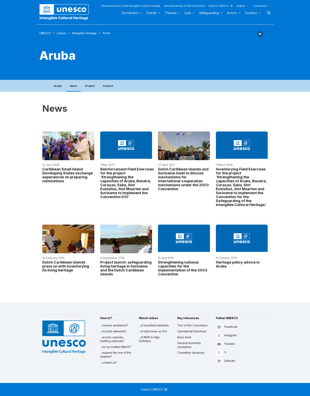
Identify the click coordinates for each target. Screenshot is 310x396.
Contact (108, 85)
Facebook (227, 327)
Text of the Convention (192, 325)
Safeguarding (209, 13)
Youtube (225, 344)
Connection (260, 5)
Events (151, 13)
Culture (61, 33)
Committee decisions (190, 352)
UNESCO (45, 33)
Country (251, 13)
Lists (187, 13)
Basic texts (184, 337)
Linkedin (225, 361)
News (73, 85)
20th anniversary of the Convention (184, 5)
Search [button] (267, 13)
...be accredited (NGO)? (115, 347)
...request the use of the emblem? (115, 354)
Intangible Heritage (84, 33)
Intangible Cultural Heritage (64, 18)
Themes (170, 13)
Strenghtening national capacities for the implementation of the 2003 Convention (182, 268)
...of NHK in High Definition (149, 339)
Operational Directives (191, 331)
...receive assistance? (114, 325)
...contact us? (108, 362)
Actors (232, 13)
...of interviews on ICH (153, 331)
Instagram (226, 335)
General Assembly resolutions (189, 345)
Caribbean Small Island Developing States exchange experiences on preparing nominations (67, 175)
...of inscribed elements (154, 325)
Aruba (58, 85)
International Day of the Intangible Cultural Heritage (130, 5)
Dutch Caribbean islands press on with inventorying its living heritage (65, 266)
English (241, 5)
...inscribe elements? (113, 331)
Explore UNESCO (221, 5)
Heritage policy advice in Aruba (238, 264)
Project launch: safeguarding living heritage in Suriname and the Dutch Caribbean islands (126, 268)
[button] (260, 36)
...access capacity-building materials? (112, 339)
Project (90, 85)
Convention (130, 13)
